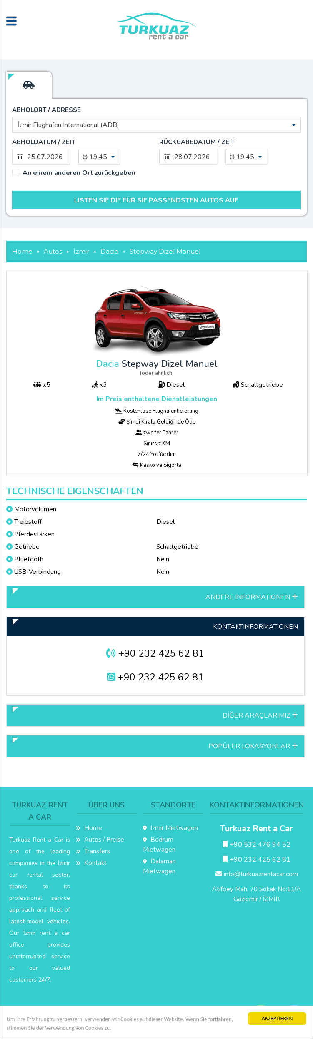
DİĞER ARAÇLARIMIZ (260, 715)
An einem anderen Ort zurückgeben (79, 173)
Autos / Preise (100, 839)
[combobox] (156, 125)
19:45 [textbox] (98, 157)
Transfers (93, 851)
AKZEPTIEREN (277, 1018)
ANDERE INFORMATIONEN (251, 597)
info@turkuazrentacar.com (256, 874)
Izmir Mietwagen (170, 828)
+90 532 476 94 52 (256, 844)
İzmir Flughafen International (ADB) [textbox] (68, 125)
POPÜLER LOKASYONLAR (253, 746)
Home (89, 828)
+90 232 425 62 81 (155, 653)
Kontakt (91, 863)
